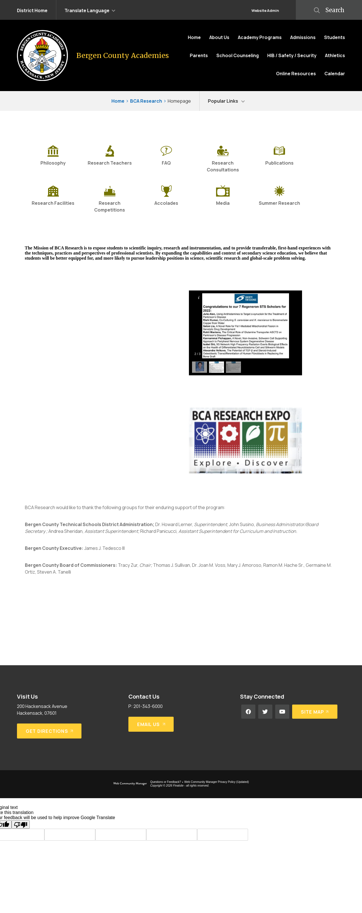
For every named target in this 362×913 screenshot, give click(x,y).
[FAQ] (166, 159)
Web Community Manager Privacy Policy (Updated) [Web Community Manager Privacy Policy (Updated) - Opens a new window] (216, 781)
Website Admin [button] (265, 10)
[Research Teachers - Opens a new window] (109, 159)
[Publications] (279, 159)
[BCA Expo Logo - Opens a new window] (245, 472)
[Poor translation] (21, 824)
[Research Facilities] (53, 199)
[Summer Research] (279, 199)
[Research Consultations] (223, 159)
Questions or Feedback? (165, 781)
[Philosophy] (53, 159)
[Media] (223, 199)
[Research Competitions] (109, 199)
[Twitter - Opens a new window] (265, 712)
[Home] (194, 37)
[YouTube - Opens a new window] (282, 712)
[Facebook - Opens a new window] (248, 712)
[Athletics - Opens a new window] (335, 55)
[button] (90, 10)
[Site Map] (315, 712)
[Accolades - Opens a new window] (166, 199)
